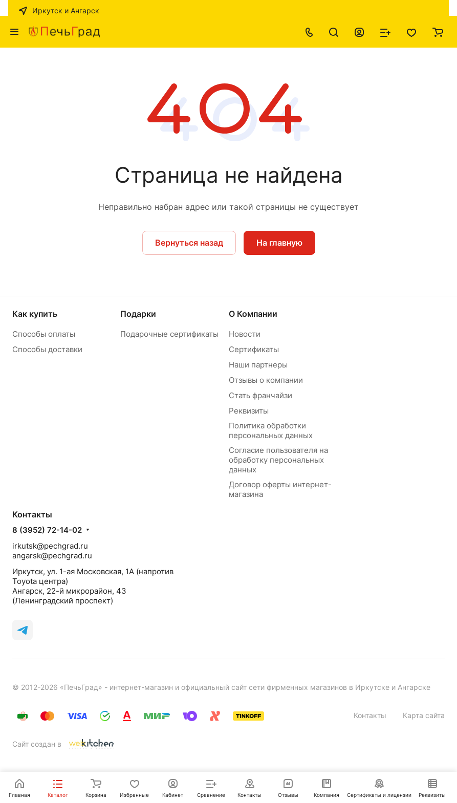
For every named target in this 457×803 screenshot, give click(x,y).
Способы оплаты (43, 334)
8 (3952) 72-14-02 (47, 530)
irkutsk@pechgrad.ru (50, 546)
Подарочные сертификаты (169, 334)
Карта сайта (424, 715)
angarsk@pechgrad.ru (52, 555)
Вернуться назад (189, 242)
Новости (244, 334)
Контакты (370, 715)
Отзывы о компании (266, 380)
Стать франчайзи (260, 395)
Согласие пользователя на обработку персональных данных (278, 459)
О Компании (253, 314)
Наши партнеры (258, 365)
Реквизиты (249, 411)
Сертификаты (254, 349)
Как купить (34, 314)
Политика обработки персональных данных (271, 430)
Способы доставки (47, 349)
